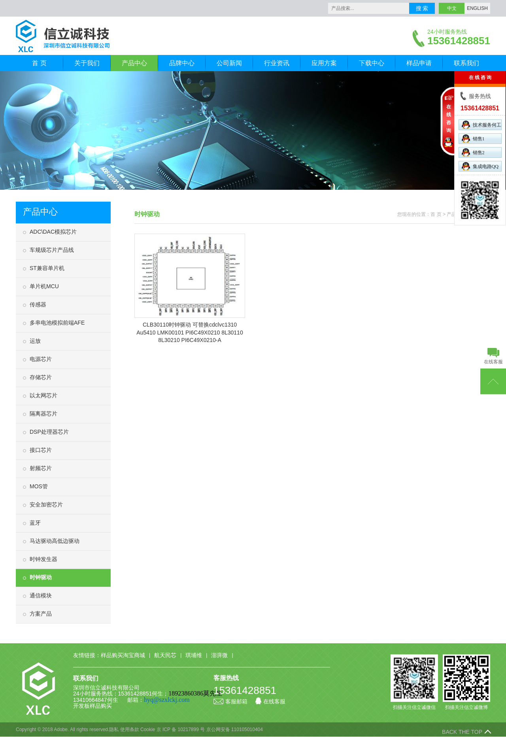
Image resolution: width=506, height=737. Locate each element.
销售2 (473, 152)
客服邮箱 (230, 701)
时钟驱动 (41, 577)
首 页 (39, 63)
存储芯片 (41, 377)
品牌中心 (181, 63)
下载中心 (371, 63)
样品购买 (101, 706)
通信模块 (41, 595)
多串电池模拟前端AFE (57, 322)
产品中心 (134, 63)
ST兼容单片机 (47, 268)
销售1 (473, 138)
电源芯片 (41, 359)
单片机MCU (44, 286)
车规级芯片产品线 (52, 250)
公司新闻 (229, 63)
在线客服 (270, 701)
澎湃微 (219, 655)
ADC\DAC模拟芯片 (53, 232)
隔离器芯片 (43, 413)
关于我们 (87, 63)
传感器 (38, 304)
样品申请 (419, 63)
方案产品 (41, 613)
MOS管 (39, 486)
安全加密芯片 (46, 504)
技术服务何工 (481, 125)
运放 (35, 341)
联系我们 (466, 63)
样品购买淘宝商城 (123, 655)
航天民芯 (165, 655)
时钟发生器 (43, 559)
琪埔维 (193, 655)
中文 (452, 8)
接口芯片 (41, 450)
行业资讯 (276, 63)
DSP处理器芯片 (49, 432)
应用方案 (324, 63)
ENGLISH (477, 8)
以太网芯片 (43, 395)
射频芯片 (41, 468)
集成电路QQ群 (480, 167)
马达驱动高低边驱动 (54, 541)
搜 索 (422, 8)
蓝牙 (35, 523)
